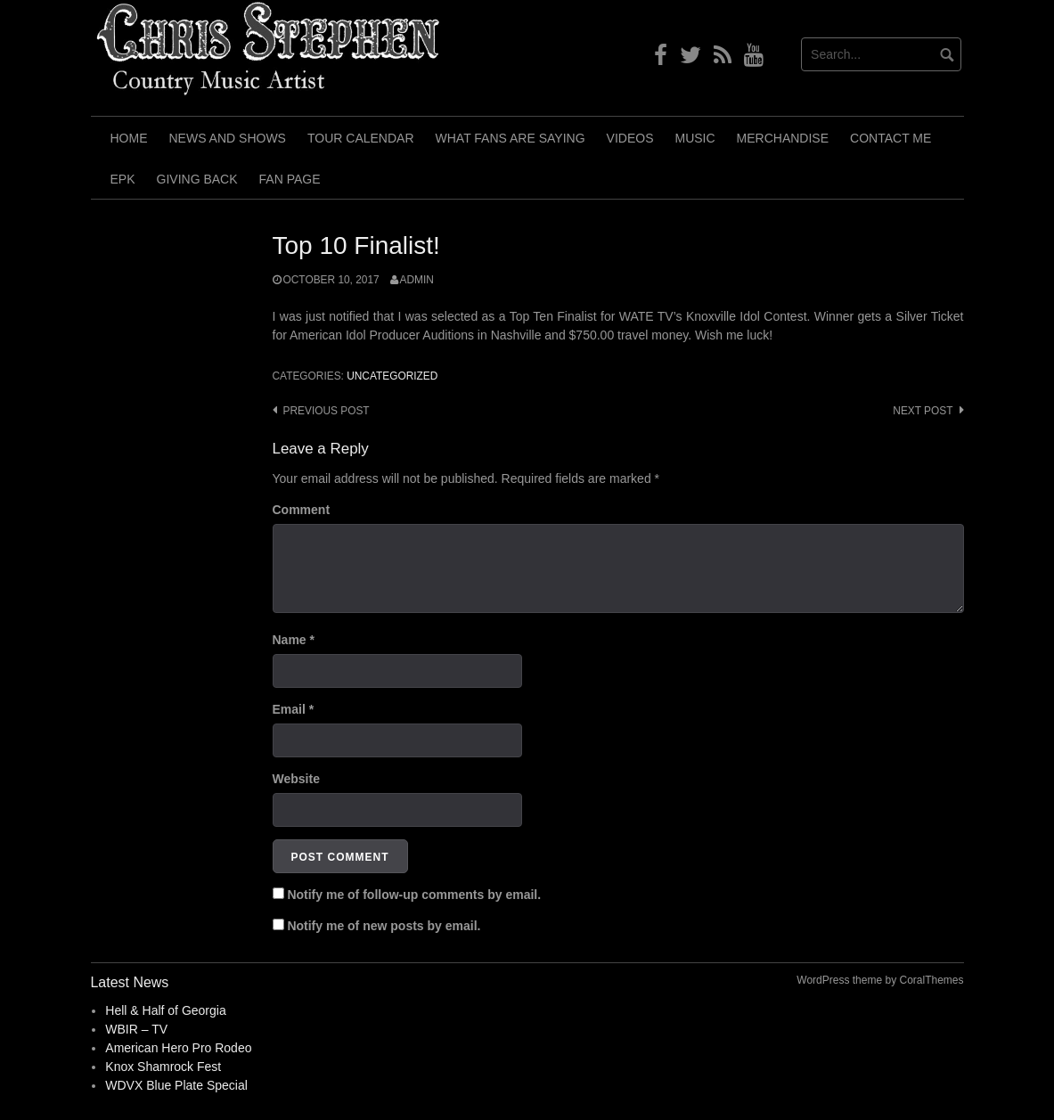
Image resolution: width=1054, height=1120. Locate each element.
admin (417, 280)
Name (294, 640)
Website (296, 779)
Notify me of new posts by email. (383, 926)
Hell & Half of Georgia (165, 1010)
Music (694, 138)
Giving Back (197, 179)
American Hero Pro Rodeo (178, 1048)
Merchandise (783, 138)
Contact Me (890, 138)
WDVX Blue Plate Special (176, 1085)
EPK (122, 179)
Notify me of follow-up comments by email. (414, 894)
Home (129, 138)
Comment (302, 510)
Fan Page (290, 179)
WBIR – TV (136, 1029)
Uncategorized (392, 376)
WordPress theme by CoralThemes (880, 980)
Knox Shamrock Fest (163, 1066)
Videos (630, 138)
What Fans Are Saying (510, 138)
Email (294, 709)
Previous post (326, 411)
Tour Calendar (360, 138)
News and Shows (227, 138)
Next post (922, 411)
